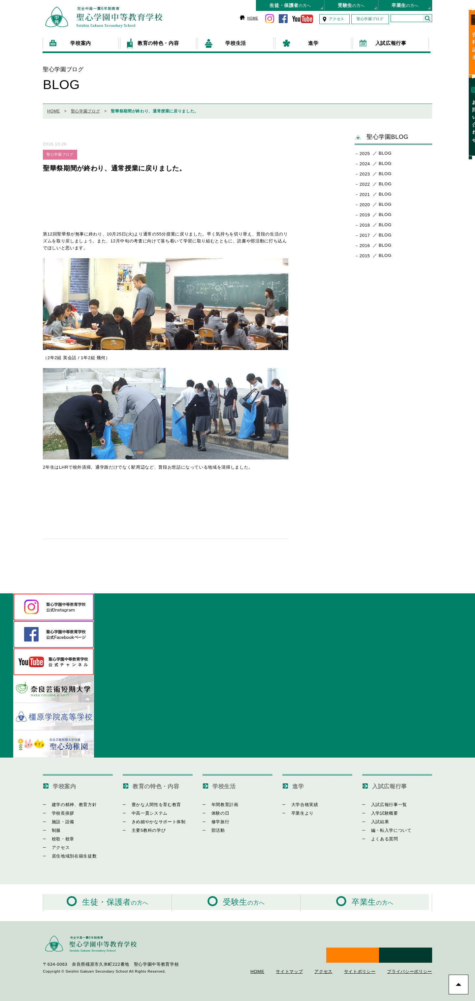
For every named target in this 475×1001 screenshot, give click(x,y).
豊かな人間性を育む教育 (152, 802)
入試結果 (376, 819)
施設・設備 (59, 819)
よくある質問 (380, 836)
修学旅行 (216, 819)
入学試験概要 (380, 810)
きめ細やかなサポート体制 (155, 819)
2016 (365, 243)
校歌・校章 (59, 836)
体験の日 (216, 810)
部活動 (214, 828)
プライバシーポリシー (409, 961)
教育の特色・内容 (160, 783)
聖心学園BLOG (381, 134)
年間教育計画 (221, 802)
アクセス (336, 19)
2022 (365, 181)
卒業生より (298, 810)
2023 (365, 171)
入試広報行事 (392, 783)
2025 (365, 151)
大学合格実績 (300, 802)
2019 (365, 212)
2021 (365, 192)
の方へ (290, 5)
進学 (299, 783)
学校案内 (66, 783)
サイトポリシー (360, 961)
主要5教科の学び (145, 828)
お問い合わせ (466, 108)
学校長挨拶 (59, 810)
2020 (365, 202)
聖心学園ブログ (370, 19)
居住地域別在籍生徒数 (70, 853)
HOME (252, 18)
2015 (365, 253)
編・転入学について (387, 828)
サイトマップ (289, 961)
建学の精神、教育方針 (70, 802)
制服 (52, 828)
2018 (365, 222)
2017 (365, 233)
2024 (365, 161)
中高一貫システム (146, 810)
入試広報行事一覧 (385, 802)
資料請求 (466, 42)
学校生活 (226, 783)
